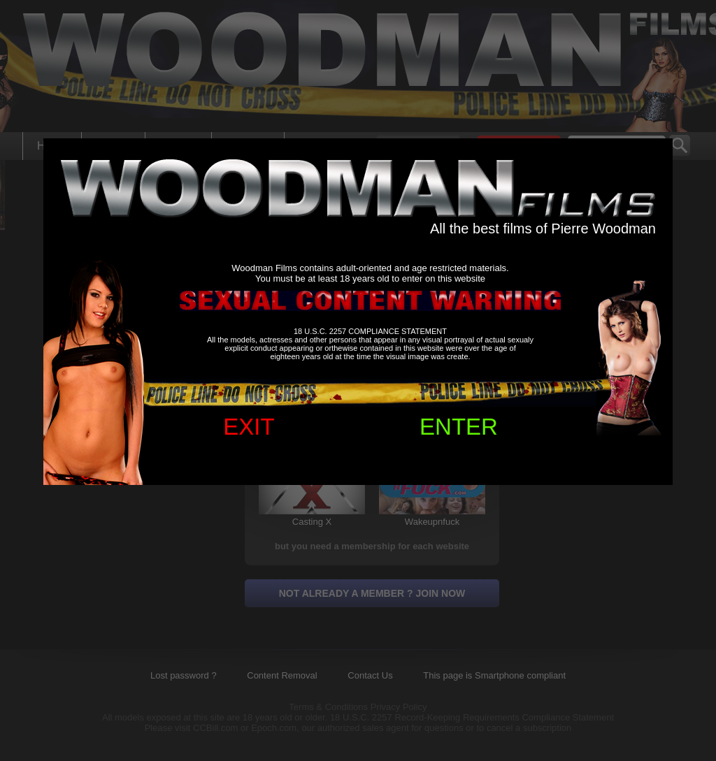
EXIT (248, 427)
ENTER (459, 427)
